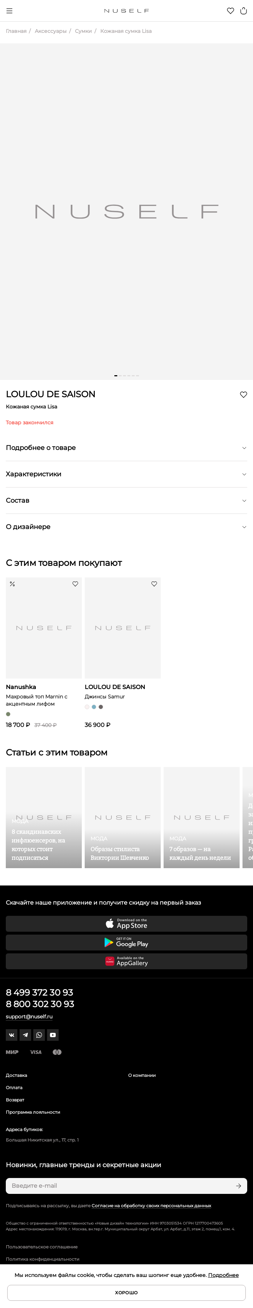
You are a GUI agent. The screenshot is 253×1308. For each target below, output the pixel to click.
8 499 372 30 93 (39, 992)
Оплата (14, 1087)
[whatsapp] (39, 1035)
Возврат (15, 1100)
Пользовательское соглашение (41, 1246)
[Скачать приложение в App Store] (126, 924)
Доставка (16, 1075)
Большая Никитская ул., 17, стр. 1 (42, 1140)
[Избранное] (230, 10)
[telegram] (25, 1035)
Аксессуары (50, 31)
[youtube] (53, 1035)
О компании (142, 1075)
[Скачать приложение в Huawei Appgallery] (126, 961)
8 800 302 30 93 (40, 1004)
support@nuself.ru (29, 1016)
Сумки (82, 31)
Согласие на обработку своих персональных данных (151, 1205)
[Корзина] (243, 10)
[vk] (11, 1035)
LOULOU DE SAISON (51, 394)
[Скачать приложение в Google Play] (126, 942)
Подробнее (223, 1275)
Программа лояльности (33, 1112)
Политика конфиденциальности (42, 1259)
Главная (16, 31)
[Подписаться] (237, 1186)
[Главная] (126, 11)
